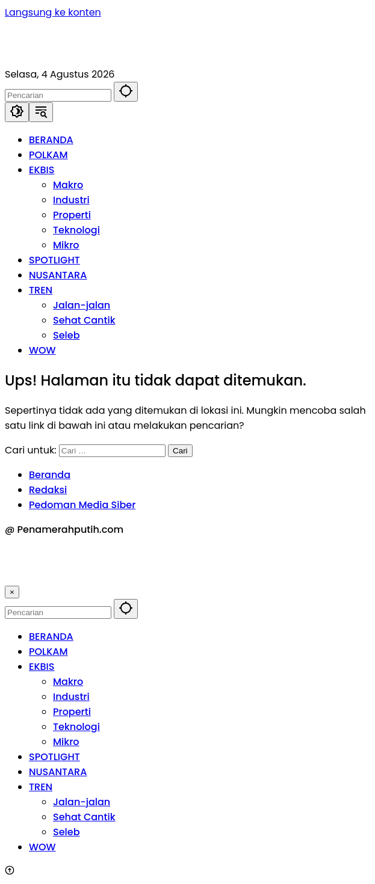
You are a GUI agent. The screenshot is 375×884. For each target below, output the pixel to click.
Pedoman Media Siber (82, 505)
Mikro (66, 742)
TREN (40, 787)
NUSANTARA (58, 772)
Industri (71, 697)
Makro (68, 682)
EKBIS (41, 667)
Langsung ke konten (53, 12)
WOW (42, 847)
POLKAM (48, 651)
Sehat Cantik (84, 817)
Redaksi (48, 490)
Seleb (66, 832)
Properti (72, 712)
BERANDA (51, 636)
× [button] (12, 592)
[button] (126, 92)
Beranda (49, 475)
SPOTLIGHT (54, 757)
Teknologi (76, 727)
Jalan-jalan (81, 802)
